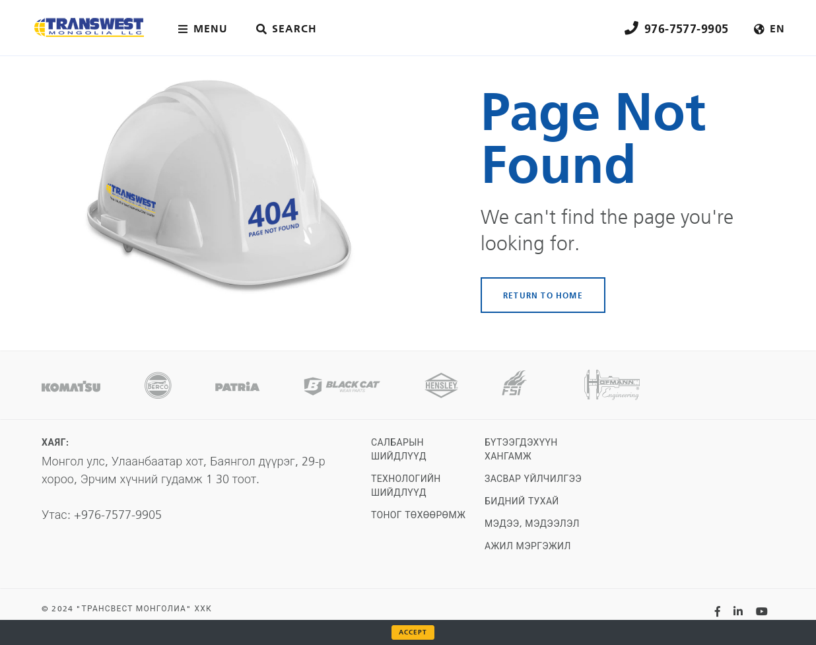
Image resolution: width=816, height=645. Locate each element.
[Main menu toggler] (205, 29)
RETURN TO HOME (543, 295)
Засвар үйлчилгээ (533, 479)
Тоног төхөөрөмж (418, 515)
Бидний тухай (522, 501)
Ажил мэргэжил (528, 546)
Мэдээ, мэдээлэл (532, 523)
